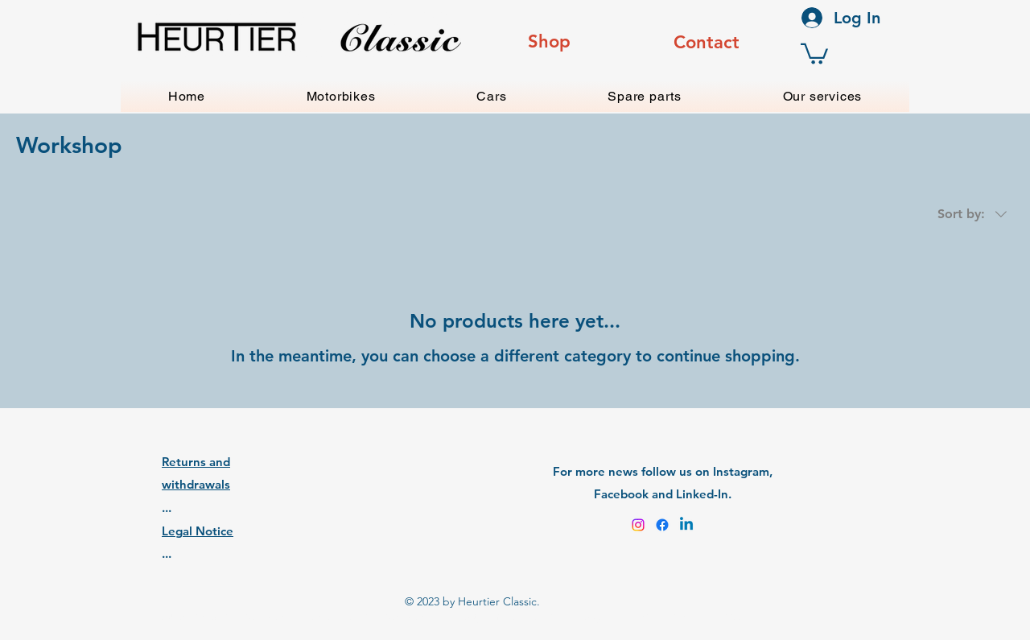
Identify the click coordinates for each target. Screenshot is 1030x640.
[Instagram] (638, 525)
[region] (549, 43)
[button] (814, 52)
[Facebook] (662, 525)
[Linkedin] (686, 525)
